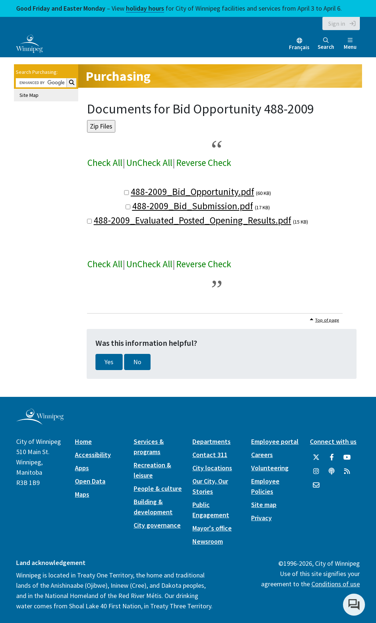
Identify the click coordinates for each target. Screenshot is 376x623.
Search (326, 43)
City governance (157, 525)
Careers (262, 454)
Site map (263, 504)
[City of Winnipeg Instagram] (316, 471)
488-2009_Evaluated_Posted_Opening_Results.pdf (192, 220)
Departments (211, 441)
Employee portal (275, 441)
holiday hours (145, 8)
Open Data (90, 481)
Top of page (327, 320)
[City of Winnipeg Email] (316, 485)
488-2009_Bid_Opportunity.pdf (192, 192)
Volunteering (270, 468)
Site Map (29, 95)
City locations (212, 468)
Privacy (261, 518)
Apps (82, 468)
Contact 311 (209, 454)
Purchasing (118, 76)
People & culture (158, 488)
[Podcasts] (331, 471)
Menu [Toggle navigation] (350, 43)
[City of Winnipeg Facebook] (331, 457)
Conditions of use (335, 584)
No (137, 362)
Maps (82, 494)
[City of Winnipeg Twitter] (316, 457)
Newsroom (207, 541)
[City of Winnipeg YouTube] (347, 457)
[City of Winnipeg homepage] (40, 421)
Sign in (336, 23)
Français (299, 47)
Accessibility (93, 454)
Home (83, 441)
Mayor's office (212, 528)
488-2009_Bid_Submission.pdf (192, 206)
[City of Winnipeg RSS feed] (347, 471)
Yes (109, 362)
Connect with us (333, 441)
